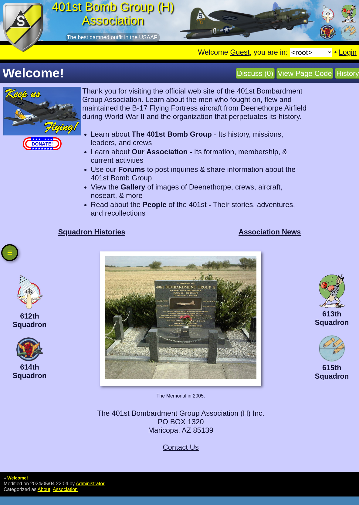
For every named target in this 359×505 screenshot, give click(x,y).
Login (348, 52)
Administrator (90, 483)
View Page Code (305, 73)
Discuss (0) (255, 73)
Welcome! (17, 478)
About (44, 489)
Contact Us (181, 447)
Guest (239, 52)
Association (65, 489)
